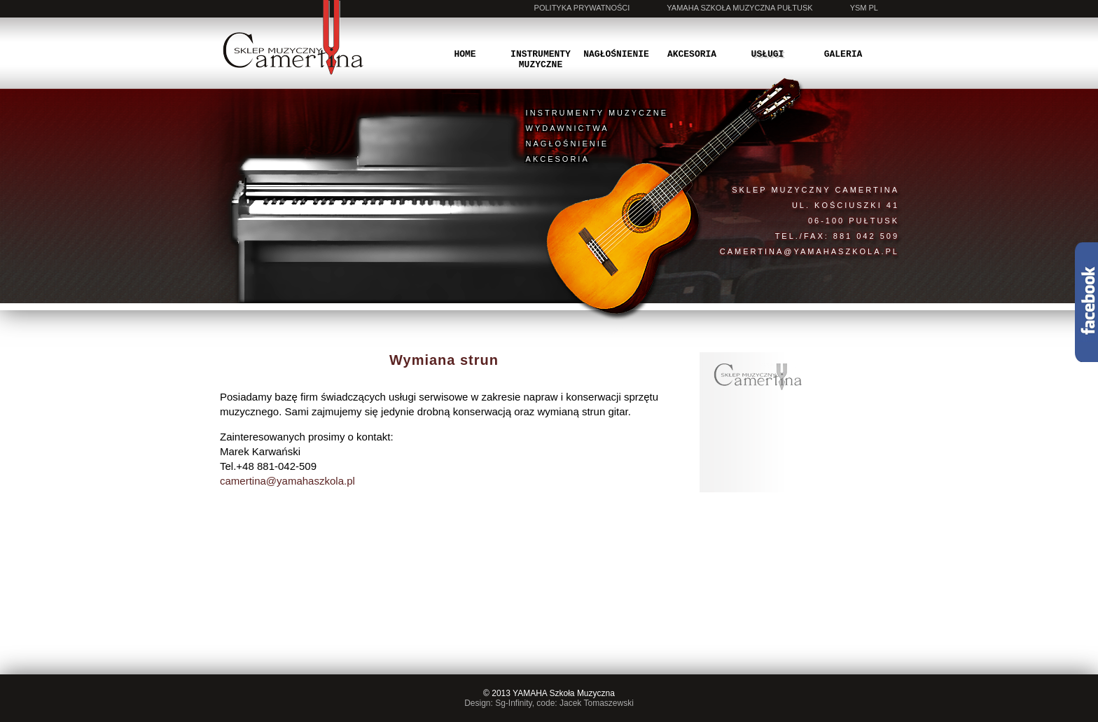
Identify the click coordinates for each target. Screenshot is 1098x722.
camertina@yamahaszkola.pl (809, 251)
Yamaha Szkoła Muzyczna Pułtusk (739, 8)
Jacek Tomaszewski (597, 703)
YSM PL (864, 8)
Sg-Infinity (513, 703)
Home (464, 54)
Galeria (843, 54)
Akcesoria (691, 54)
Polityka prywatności (582, 8)
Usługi (767, 54)
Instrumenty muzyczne (540, 59)
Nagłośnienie (616, 54)
